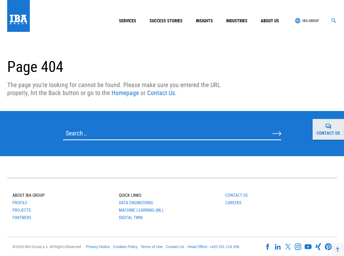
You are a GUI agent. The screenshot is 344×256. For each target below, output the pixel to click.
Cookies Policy (125, 247)
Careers (233, 203)
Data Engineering (136, 203)
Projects (22, 210)
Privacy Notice (98, 247)
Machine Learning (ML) (141, 210)
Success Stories (166, 21)
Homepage (125, 92)
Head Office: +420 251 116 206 (213, 247)
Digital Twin (131, 217)
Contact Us (161, 92)
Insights (204, 21)
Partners (22, 217)
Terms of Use (152, 247)
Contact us (330, 129)
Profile (20, 203)
